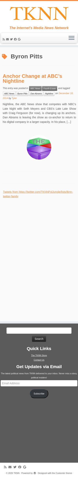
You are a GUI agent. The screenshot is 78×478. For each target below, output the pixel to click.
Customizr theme (64, 473)
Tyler (14, 98)
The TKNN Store (39, 355)
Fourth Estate (49, 88)
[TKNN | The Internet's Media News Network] (39, 13)
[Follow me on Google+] (20, 39)
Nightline (49, 93)
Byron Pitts (22, 93)
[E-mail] (8, 39)
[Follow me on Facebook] (16, 39)
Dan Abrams (36, 93)
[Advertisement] (32, 257)
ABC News (35, 88)
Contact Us (39, 360)
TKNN (16, 473)
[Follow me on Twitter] (12, 39)
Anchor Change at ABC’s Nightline (32, 78)
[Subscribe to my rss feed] (4, 39)
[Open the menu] (71, 38)
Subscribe (39, 393)
